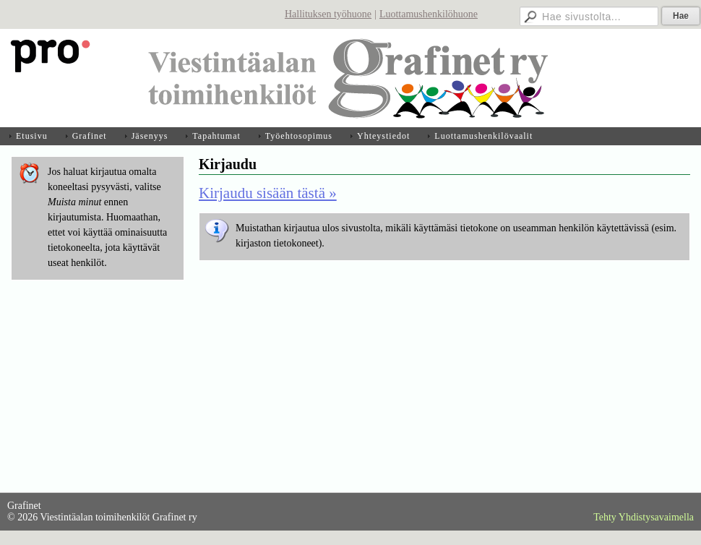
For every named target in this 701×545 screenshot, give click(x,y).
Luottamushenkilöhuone (428, 14)
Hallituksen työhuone (328, 14)
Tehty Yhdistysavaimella (643, 517)
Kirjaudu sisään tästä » (268, 193)
